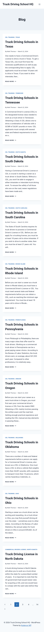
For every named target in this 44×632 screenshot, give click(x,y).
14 (37, 604)
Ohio (17, 493)
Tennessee (19, 93)
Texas (18, 37)
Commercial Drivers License (15, 549)
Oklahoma (19, 437)
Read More (10, 81)
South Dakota (21, 152)
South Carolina (21, 208)
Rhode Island (20, 264)
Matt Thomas (11, 51)
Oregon (18, 379)
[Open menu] (39, 4)
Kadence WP (26, 625)
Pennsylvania (21, 320)
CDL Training (10, 37)
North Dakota (32, 549)
